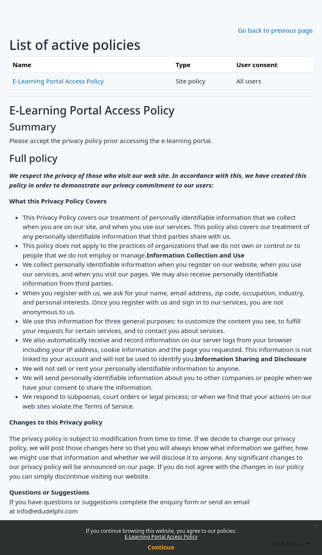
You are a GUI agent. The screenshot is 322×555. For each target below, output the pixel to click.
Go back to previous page (275, 30)
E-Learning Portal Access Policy (161, 536)
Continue (161, 547)
